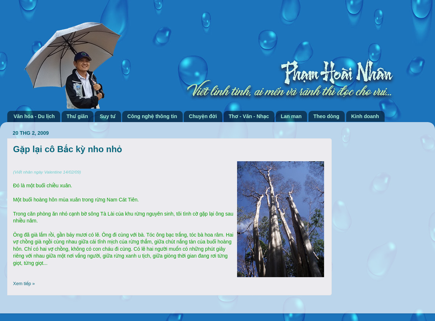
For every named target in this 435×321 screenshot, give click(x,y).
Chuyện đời (203, 116)
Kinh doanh (365, 116)
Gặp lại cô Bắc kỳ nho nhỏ (67, 149)
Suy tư (108, 116)
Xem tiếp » (24, 283)
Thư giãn (77, 116)
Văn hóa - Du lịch (34, 116)
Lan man (291, 116)
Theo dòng (327, 116)
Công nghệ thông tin (152, 116)
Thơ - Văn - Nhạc (249, 116)
